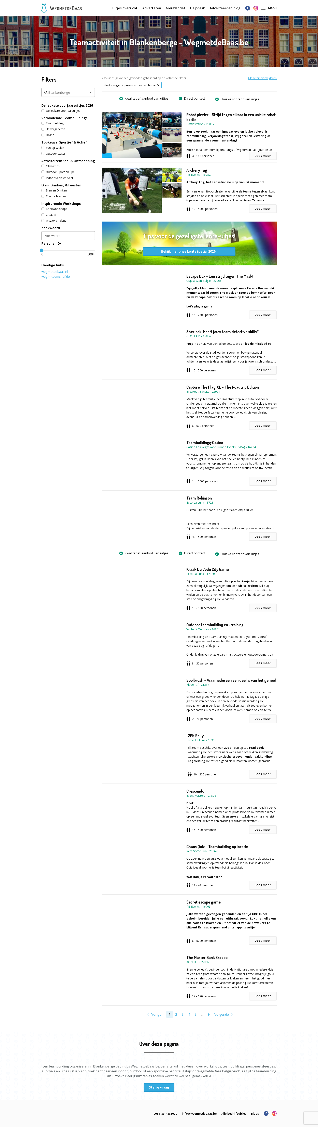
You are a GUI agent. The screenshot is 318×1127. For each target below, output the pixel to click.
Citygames (50, 166)
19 (208, 1014)
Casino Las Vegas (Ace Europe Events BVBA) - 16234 (221, 447)
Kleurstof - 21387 (197, 685)
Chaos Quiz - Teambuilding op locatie (217, 846)
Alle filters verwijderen (262, 78)
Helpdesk (197, 8)
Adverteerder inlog (225, 8)
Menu (269, 8)
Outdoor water (53, 153)
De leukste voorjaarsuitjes (60, 111)
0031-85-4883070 (165, 1113)
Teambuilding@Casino (204, 442)
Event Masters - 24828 (201, 795)
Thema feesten (53, 196)
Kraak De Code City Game (207, 569)
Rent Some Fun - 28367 (201, 851)
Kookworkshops (54, 209)
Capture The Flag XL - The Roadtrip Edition (222, 387)
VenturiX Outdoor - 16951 (203, 629)
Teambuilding (52, 123)
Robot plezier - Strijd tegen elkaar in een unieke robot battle (231, 117)
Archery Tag (196, 170)
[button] (144, 135)
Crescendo (195, 791)
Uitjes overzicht (125, 8)
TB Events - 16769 (198, 906)
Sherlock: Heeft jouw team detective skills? (222, 331)
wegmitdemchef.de (55, 276)
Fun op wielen (52, 148)
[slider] (41, 250)
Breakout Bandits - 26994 (203, 391)
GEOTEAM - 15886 (198, 336)
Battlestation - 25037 (200, 124)
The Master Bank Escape (207, 957)
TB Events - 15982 (198, 174)
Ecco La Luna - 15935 (202, 740)
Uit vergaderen (53, 129)
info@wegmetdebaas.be (199, 1113)
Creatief (48, 215)
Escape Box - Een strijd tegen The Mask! (219, 276)
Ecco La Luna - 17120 (200, 574)
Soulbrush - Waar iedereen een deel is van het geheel (231, 680)
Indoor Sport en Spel (57, 178)
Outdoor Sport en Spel (58, 172)
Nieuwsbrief (175, 8)
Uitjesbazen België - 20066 (203, 281)
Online (47, 135)
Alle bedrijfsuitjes (233, 1113)
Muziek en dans (53, 220)
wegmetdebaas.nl (54, 271)
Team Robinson (199, 497)
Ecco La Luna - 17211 (200, 502)
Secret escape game (203, 901)
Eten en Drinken (54, 190)
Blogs (255, 1113)
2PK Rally (196, 735)
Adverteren (151, 8)
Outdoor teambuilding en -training (215, 624)
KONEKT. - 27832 (197, 962)
